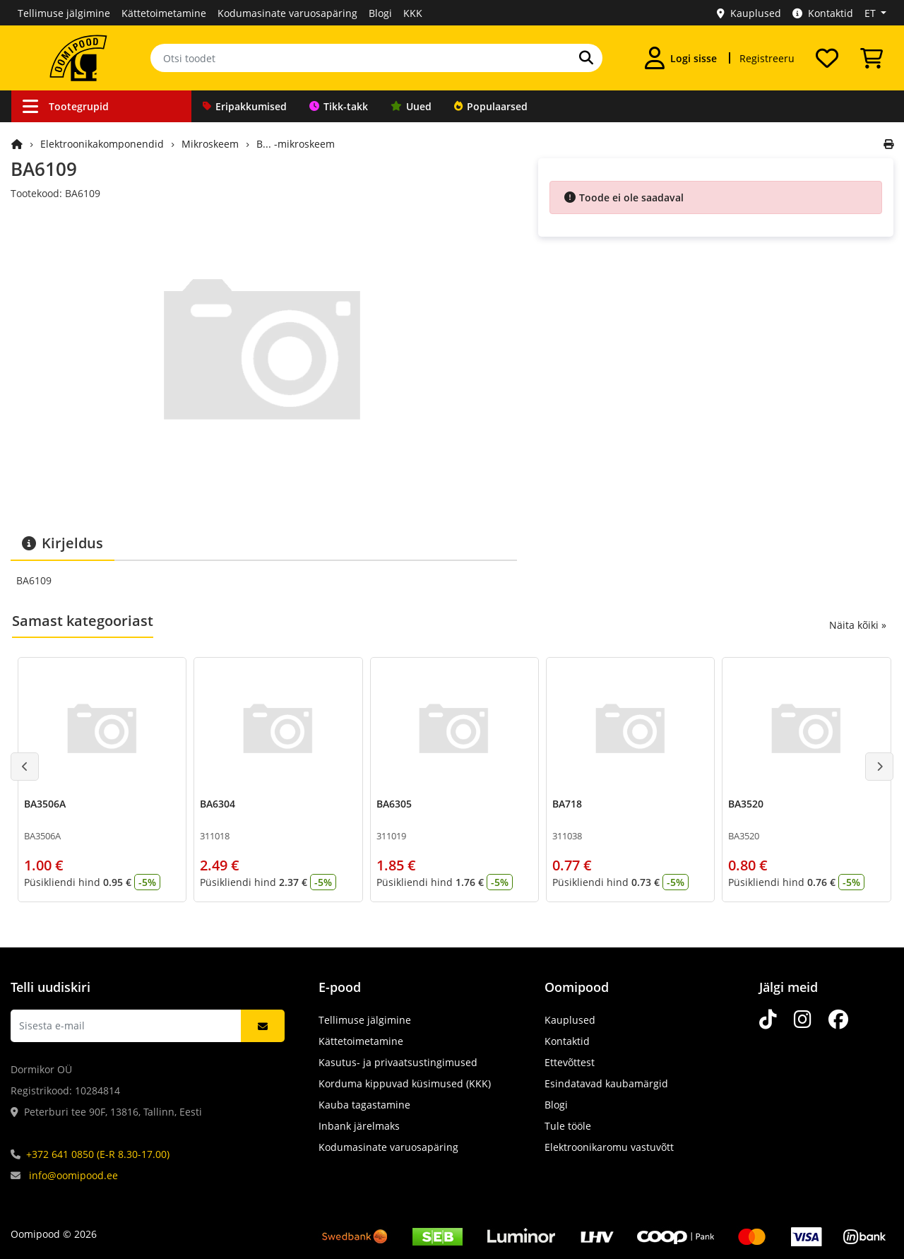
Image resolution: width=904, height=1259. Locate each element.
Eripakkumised (245, 106)
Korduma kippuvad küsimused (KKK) (405, 1083)
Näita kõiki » (857, 625)
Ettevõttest (570, 1062)
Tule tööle (568, 1126)
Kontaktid (822, 13)
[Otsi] (586, 58)
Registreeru (767, 58)
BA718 (567, 803)
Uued (411, 106)
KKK (412, 13)
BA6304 (217, 803)
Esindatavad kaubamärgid (606, 1083)
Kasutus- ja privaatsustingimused (398, 1062)
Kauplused (749, 13)
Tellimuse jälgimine (64, 13)
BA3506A (45, 803)
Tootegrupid (66, 106)
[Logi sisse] (680, 58)
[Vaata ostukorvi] (871, 58)
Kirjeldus (62, 542)
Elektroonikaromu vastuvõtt (609, 1147)
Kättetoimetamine (163, 13)
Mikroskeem (210, 143)
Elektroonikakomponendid (102, 143)
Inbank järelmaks (359, 1126)
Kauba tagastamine (364, 1104)
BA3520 (745, 803)
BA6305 (394, 803)
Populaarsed (491, 106)
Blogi (380, 13)
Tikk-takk (338, 106)
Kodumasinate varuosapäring (287, 13)
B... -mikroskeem (295, 143)
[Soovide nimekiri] (827, 58)
